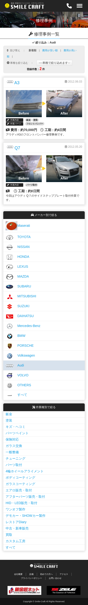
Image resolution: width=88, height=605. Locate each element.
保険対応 (12, 439)
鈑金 (9, 414)
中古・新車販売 (17, 528)
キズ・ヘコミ (15, 427)
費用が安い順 (50, 50)
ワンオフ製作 (15, 509)
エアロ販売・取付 (19, 490)
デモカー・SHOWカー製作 (26, 515)
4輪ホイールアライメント (25, 471)
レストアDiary (16, 522)
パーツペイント (17, 433)
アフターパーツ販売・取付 (25, 496)
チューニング (15, 458)
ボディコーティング (20, 477)
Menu (78, 3)
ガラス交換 (14, 446)
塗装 (9, 420)
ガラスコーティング (20, 484)
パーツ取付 (14, 465)
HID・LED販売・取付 (21, 503)
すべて (10, 547)
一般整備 (12, 452)
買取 (9, 535)
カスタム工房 (15, 541)
